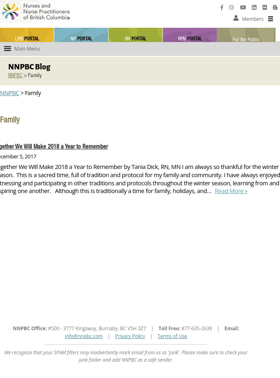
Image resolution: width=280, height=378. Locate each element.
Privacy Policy (130, 336)
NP (81, 39)
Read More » (230, 191)
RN (136, 39)
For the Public (246, 40)
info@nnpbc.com (84, 336)
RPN (190, 39)
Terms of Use (172, 336)
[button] (253, 19)
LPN (27, 39)
